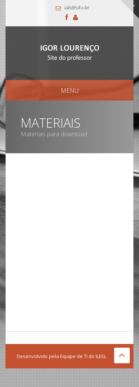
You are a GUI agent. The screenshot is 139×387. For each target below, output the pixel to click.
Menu (70, 90)
